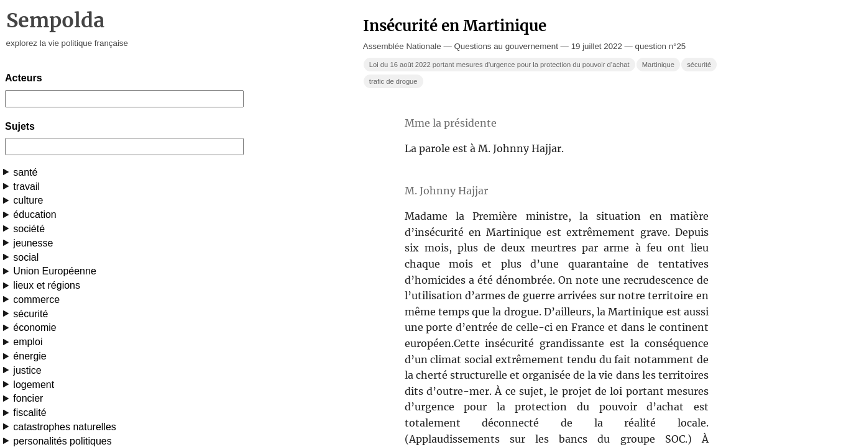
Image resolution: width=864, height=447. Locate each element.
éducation (34, 214)
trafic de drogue (393, 81)
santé (25, 172)
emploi (27, 341)
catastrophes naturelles (64, 427)
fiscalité (29, 412)
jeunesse (33, 243)
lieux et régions (46, 285)
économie (34, 327)
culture (28, 200)
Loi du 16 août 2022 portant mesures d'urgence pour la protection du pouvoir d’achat (499, 64)
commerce (36, 299)
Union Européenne (54, 271)
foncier (28, 398)
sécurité (30, 314)
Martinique (658, 64)
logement (33, 384)
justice (27, 370)
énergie (29, 356)
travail (26, 186)
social (26, 257)
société (29, 229)
